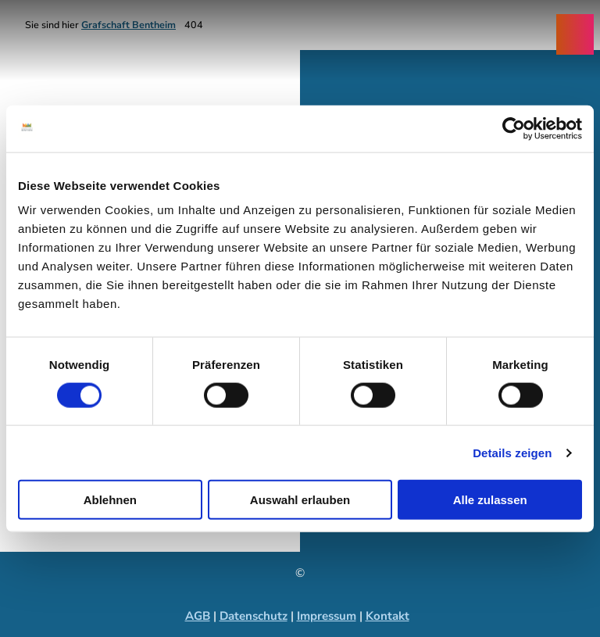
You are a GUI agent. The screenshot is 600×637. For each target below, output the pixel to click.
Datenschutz (254, 616)
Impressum (326, 616)
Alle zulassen (490, 499)
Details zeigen (512, 452)
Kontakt (387, 616)
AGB (197, 616)
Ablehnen (110, 499)
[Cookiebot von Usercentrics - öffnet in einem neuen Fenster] (513, 128)
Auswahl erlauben (300, 499)
